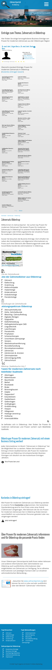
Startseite (3, 215)
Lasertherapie (12, 334)
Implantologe (12, 293)
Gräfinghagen (12, 407)
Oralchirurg (12, 289)
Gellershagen (12, 405)
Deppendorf (12, 399)
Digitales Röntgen (13, 325)
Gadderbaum (12, 403)
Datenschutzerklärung (11, 655)
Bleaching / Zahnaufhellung (16, 323)
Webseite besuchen (29, 56)
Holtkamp (11, 416)
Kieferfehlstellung (13, 328)
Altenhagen (12, 385)
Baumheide (12, 388)
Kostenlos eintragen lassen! (12, 72)
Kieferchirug (12, 287)
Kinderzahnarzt (13, 295)
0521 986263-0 (28, 54)
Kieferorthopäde (13, 291)
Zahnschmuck (12, 357)
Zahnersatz (10, 215)
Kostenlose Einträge (10, 649)
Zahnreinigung (28, 635)
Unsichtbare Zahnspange (16, 341)
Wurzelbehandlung (14, 346)
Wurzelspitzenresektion (15, 348)
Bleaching (27, 637)
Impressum (7, 657)
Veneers (11, 343)
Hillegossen (12, 412)
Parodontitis (12, 336)
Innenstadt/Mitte (13, 417)
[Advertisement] (45, 66)
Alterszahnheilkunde (14, 319)
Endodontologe (13, 296)
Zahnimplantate (13, 354)
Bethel (10, 390)
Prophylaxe (12, 337)
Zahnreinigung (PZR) (14, 355)
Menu (47, 3)
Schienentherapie (13, 339)
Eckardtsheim (12, 401)
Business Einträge (9, 651)
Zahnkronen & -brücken (15, 352)
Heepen (11, 410)
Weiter (20, 210)
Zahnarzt (11, 286)
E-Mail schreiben (28, 55)
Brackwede (11, 392)
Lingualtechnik (13, 332)
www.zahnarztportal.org (33, 581)
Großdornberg (13, 408)
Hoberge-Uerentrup (14, 414)
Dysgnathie (12, 326)
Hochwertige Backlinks (11, 653)
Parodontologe (13, 298)
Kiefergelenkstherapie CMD (16, 330)
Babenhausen (12, 387)
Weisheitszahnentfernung (16, 345)
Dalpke (10, 397)
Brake (10, 394)
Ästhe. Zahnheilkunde (15, 321)
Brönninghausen (13, 396)
